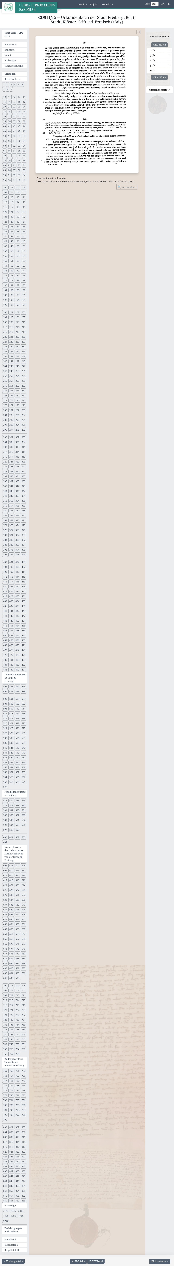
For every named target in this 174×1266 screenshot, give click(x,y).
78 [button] (19, 160)
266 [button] (17, 390)
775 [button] (5, 1090)
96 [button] (9, 180)
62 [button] (14, 145)
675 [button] (17, 948)
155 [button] (23, 251)
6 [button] (22, 84)
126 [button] (17, 216)
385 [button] (11, 539)
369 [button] (11, 520)
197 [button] (11, 304)
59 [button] (24, 140)
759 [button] (5, 1070)
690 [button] (11, 968)
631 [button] (17, 894)
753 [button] (11, 1049)
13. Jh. (152, 55)
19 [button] (24, 101)
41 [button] (9, 126)
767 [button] (5, 1080)
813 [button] (11, 1141)
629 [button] (5, 894)
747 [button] (23, 1039)
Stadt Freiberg (12, 79)
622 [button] (11, 885)
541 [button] (11, 747)
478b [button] (20, 1215)
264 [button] (5, 390)
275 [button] (23, 400)
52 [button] (14, 136)
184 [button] (5, 290)
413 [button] (11, 576)
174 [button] (17, 275)
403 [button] (23, 562)
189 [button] (11, 295)
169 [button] (11, 270)
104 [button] (5, 192)
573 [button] (5, 800)
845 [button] (11, 1181)
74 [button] (24, 155)
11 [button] (9, 96)
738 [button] (17, 1029)
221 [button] (11, 336)
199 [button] (23, 304)
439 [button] (23, 606)
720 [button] (5, 1010)
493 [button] (11, 686)
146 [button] (17, 241)
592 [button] (23, 820)
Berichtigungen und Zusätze (13, 1230)
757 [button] (11, 1054)
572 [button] (5, 786)
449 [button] (11, 620)
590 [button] (11, 820)
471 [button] (23, 645)
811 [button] (23, 1137)
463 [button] (23, 635)
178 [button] (17, 280)
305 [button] (11, 442)
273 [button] (11, 400)
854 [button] (17, 1190)
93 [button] (19, 175)
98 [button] (19, 180)
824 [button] (5, 1156)
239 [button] (23, 356)
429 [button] (11, 596)
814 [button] (17, 1141)
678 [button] (11, 953)
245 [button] (11, 366)
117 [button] (11, 207)
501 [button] (11, 698)
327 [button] (23, 466)
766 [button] (23, 1075)
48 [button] (19, 131)
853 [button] (11, 1190)
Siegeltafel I (10, 1239)
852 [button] (5, 1190)
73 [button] (19, 155)
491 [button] (23, 669)
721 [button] (11, 1010)
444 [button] (5, 615)
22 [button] (14, 106)
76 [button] (9, 160)
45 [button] (4, 131)
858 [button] (17, 1195)
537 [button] (11, 742)
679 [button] (17, 953)
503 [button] (23, 698)
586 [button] (11, 815)
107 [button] (23, 192)
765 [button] (17, 1075)
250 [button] (17, 371)
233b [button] (13, 1210)
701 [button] (11, 985)
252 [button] (5, 375)
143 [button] (23, 236)
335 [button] (23, 476)
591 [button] (17, 820)
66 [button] (9, 150)
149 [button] (11, 246)
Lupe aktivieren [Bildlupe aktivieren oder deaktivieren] (127, 187)
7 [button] (3, 89)
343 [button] (23, 486)
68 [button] (19, 150)
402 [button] (17, 562)
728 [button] (5, 1019)
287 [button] (23, 415)
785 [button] (17, 1100)
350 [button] (17, 495)
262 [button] (17, 385)
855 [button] (23, 1190)
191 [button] (23, 295)
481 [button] (11, 659)
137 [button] (11, 231)
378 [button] (17, 530)
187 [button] (23, 290)
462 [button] (17, 635)
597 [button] (5, 829)
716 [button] (5, 1005)
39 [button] (24, 121)
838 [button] (17, 1171)
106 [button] (17, 192)
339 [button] (23, 481)
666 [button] (11, 938)
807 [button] (23, 1132)
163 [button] (23, 260)
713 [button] (11, 1000)
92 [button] (14, 175)
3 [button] (11, 84)
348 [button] (5, 495)
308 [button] (5, 447)
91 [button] (9, 175)
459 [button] (23, 630)
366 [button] (17, 515)
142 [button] (17, 236)
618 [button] (11, 880)
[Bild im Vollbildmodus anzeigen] (138, 32)
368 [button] (5, 520)
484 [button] (5, 664)
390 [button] (17, 544)
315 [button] (23, 451)
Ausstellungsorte (158, 89)
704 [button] (5, 990)
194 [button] (17, 299)
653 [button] (5, 924)
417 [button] (11, 581)
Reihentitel (10, 44)
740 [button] (5, 1034)
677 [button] (5, 953)
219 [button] (23, 331)
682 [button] (11, 958)
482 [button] (17, 659)
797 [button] (17, 1114)
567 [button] (23, 777)
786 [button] (23, 1100)
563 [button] (23, 772)
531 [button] (23, 733)
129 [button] (11, 221)
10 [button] (4, 96)
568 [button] (5, 782)
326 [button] (17, 466)
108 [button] (5, 197)
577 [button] (5, 805)
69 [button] (24, 150)
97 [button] (14, 180)
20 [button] (4, 106)
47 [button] (14, 131)
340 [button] (5, 486)
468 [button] (5, 645)
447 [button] (23, 615)
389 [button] (11, 544)
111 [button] (23, 197)
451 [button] (23, 620)
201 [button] (11, 312)
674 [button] (11, 948)
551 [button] (23, 757)
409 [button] (11, 571)
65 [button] (4, 150)
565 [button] (11, 777)
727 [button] (23, 1014)
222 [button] (17, 336)
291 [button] (23, 419)
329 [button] (11, 471)
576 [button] (23, 800)
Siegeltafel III (11, 1250)
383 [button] (23, 535)
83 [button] (19, 165)
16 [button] (9, 101)
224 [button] (5, 341)
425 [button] (11, 591)
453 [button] (11, 625)
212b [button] (5, 1210)
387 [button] (23, 539)
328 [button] (5, 471)
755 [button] (23, 1049)
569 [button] (11, 782)
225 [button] (11, 341)
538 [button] (17, 742)
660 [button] (23, 929)
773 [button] (17, 1085)
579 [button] (17, 805)
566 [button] (17, 777)
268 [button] (5, 395)
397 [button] (11, 554)
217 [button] (11, 331)
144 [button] (5, 241)
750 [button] (17, 1044)
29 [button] (24, 111)
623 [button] (17, 885)
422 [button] (17, 586)
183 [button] (23, 285)
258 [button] (17, 380)
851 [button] (23, 1185)
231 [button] (23, 346)
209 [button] (11, 322)
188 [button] (5, 295)
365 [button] (11, 515)
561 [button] (11, 772)
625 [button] (5, 890)
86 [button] (9, 170)
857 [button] (11, 1195)
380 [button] (5, 535)
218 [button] (17, 331)
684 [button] (23, 958)
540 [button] (5, 747)
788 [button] (11, 1105)
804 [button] (5, 1132)
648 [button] (23, 914)
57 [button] (14, 140)
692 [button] (23, 968)
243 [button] (23, 361)
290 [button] (17, 419)
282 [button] (17, 410)
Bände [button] (82, 4)
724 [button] (5, 1014)
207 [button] (23, 317)
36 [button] (9, 121)
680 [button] (23, 953)
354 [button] (17, 500)
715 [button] (23, 1000)
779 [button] (5, 1095)
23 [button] (19, 106)
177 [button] (11, 280)
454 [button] (17, 625)
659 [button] (17, 929)
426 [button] (17, 591)
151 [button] (23, 246)
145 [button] (11, 241)
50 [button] (4, 136)
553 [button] (11, 762)
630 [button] (11, 894)
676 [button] (23, 948)
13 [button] (19, 96)
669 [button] (5, 943)
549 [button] (11, 757)
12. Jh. (152, 50)
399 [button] (23, 554)
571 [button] (23, 782)
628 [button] (23, 890)
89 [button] (24, 170)
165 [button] (11, 265)
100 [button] (5, 187)
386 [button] (17, 539)
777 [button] (17, 1090)
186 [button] (17, 290)
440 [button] (5, 610)
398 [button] (17, 554)
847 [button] (23, 1181)
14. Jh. (152, 60)
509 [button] (11, 708)
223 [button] (23, 336)
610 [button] (11, 870)
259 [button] (23, 380)
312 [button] (5, 451)
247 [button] (23, 366)
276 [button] (5, 405)
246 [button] (17, 366)
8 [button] (7, 89)
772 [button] (11, 1085)
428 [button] (5, 596)
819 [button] (23, 1146)
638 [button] (11, 904)
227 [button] (23, 341)
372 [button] (5, 525)
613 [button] (5, 875)
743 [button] (23, 1034)
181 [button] (11, 285)
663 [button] (17, 934)
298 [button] (17, 429)
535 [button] (23, 738)
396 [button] (5, 554)
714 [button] (17, 1000)
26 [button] (9, 111)
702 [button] (17, 985)
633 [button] (5, 899)
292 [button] (5, 424)
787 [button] (5, 1105)
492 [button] (5, 686)
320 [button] (5, 461)
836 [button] (5, 1171)
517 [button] (11, 718)
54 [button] (24, 136)
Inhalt (7, 55)
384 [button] (5, 539)
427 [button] (23, 591)
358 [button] (17, 505)
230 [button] (17, 346)
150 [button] (17, 246)
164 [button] (5, 265)
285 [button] (11, 415)
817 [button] (11, 1146)
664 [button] (23, 934)
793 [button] (17, 1110)
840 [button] (5, 1176)
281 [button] (11, 410)
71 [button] (9, 155)
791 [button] (5, 1110)
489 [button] (11, 669)
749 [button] (11, 1044)
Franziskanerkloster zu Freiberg (15, 793)
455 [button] (23, 625)
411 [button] (23, 571)
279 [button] (23, 405)
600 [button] (5, 837)
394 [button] (17, 549)
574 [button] (11, 800)
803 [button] (23, 1127)
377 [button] (11, 530)
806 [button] (17, 1132)
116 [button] (5, 207)
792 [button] (11, 1110)
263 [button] (23, 385)
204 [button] (5, 317)
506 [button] (17, 703)
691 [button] (17, 968)
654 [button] (11, 924)
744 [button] (5, 1039)
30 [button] (4, 116)
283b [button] (20, 1210)
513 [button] (11, 713)
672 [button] (23, 943)
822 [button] (17, 1151)
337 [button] (11, 481)
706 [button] (17, 990)
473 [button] (11, 650)
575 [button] (17, 800)
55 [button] (4, 140)
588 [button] (23, 815)
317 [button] (11, 456)
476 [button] (5, 655)
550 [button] (17, 757)
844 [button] (5, 1181)
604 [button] (5, 842)
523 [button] (23, 723)
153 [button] (11, 251)
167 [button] (23, 265)
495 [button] (23, 686)
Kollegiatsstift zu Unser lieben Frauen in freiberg (14, 1062)
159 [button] (23, 255)
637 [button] (5, 904)
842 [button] (17, 1176)
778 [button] (23, 1090)
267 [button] (23, 390)
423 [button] (23, 586)
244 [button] (5, 366)
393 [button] (11, 549)
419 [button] (23, 581)
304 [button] (5, 442)
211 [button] (23, 322)
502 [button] (17, 698)
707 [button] (23, 990)
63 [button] (19, 145)
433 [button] (11, 601)
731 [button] (23, 1019)
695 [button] (17, 973)
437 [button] (11, 606)
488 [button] (5, 669)
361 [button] (11, 510)
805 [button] (11, 1132)
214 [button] (17, 327)
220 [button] (5, 336)
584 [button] (23, 810)
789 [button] (17, 1105)
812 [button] (5, 1141)
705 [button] (11, 990)
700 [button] (5, 985)
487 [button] (23, 664)
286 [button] (17, 415)
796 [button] (11, 1114)
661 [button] (5, 934)
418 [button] (17, 581)
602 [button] (17, 837)
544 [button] (5, 752)
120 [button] (5, 211)
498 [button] (17, 691)
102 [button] (17, 187)
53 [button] (19, 136)
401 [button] (11, 562)
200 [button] (5, 312)
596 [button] (23, 824)
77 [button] (14, 160)
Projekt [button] (93, 4)
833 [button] (11, 1166)
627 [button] (17, 890)
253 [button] (11, 375)
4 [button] (14, 84)
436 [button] (5, 606)
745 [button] (11, 1039)
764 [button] (11, 1075)
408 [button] (5, 571)
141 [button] (11, 236)
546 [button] (17, 752)
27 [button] (14, 111)
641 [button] (5, 909)
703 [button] (23, 985)
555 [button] (23, 762)
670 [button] (11, 943)
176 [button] (5, 280)
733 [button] (11, 1024)
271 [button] (23, 395)
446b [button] (5, 1215)
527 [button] (23, 728)
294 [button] (17, 424)
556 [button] (5, 767)
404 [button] (5, 566)
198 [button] (17, 304)
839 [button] (23, 1171)
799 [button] (5, 1119)
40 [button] (4, 126)
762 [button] (23, 1070)
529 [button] (11, 733)
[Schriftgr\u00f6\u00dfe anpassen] (163, 4)
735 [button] (23, 1024)
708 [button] (5, 995)
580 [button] (23, 805)
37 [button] (14, 121)
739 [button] (23, 1029)
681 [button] (5, 958)
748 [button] (5, 1044)
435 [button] (23, 601)
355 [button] (23, 500)
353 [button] (11, 500)
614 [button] (11, 875)
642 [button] (11, 909)
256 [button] (5, 380)
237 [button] (11, 356)
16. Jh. (152, 70)
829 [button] (11, 1161)
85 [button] (4, 170)
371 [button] (23, 520)
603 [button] (23, 837)
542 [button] (17, 747)
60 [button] (4, 145)
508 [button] (5, 708)
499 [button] (23, 691)
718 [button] (17, 1005)
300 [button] (5, 437)
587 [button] (17, 815)
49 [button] (24, 131)
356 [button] (5, 505)
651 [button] (17, 919)
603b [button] (5, 1220)
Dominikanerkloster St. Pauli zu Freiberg (15, 677)
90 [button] (4, 175)
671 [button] (17, 943)
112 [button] (5, 202)
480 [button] (5, 659)
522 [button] (17, 723)
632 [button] (23, 894)
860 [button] (5, 1200)
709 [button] (11, 995)
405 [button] (11, 566)
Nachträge (10, 1205)
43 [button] (19, 126)
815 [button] (23, 1141)
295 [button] (23, 424)
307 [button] (23, 442)
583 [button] (17, 810)
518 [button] (17, 718)
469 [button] (11, 645)
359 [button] (23, 505)
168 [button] (5, 270)
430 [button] (17, 596)
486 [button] (17, 664)
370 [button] (17, 520)
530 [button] (17, 733)
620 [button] (23, 880)
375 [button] (23, 525)
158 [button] (17, 255)
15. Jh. (152, 65)
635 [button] (17, 899)
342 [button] (17, 486)
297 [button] (11, 429)
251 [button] (23, 371)
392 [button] (5, 549)
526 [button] (17, 728)
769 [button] (17, 1080)
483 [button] (23, 659)
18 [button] (19, 101)
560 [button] (5, 772)
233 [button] (11, 351)
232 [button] (5, 351)
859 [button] (23, 1195)
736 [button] (5, 1029)
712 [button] (5, 1000)
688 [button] (23, 963)
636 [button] (23, 899)
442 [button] (17, 610)
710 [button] (17, 995)
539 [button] (23, 742)
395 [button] (23, 549)
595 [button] (17, 824)
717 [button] (11, 1005)
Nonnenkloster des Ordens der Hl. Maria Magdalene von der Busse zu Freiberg (14, 854)
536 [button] (5, 742)
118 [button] (17, 207)
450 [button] (17, 620)
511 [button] (23, 708)
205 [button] (11, 317)
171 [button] (23, 270)
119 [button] (23, 207)
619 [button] (17, 880)
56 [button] (9, 140)
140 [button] (5, 236)
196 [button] (5, 304)
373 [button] (11, 525)
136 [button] (5, 231)
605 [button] (5, 865)
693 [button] (5, 973)
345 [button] (11, 491)
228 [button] (5, 346)
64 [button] (24, 145)
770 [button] (23, 1080)
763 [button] (5, 1075)
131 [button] (23, 221)
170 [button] (17, 270)
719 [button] (23, 1005)
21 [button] (9, 106)
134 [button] (17, 226)
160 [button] (5, 260)
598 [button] (11, 829)
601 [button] (11, 837)
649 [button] (5, 919)
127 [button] (23, 216)
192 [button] (5, 299)
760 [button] (11, 1070)
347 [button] (23, 491)
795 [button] (5, 1114)
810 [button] (17, 1137)
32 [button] (14, 116)
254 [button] (17, 375)
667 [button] (17, 938)
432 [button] (5, 601)
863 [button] (23, 1200)
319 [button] (23, 456)
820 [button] (5, 1151)
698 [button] (11, 978)
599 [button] (17, 829)
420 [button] (5, 586)
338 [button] (17, 481)
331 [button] (23, 471)
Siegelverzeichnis (13, 65)
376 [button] (5, 530)
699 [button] (17, 978)
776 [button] (11, 1090)
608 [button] (23, 865)
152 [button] (5, 251)
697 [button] (5, 978)
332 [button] (5, 476)
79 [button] (24, 160)
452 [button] (5, 625)
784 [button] (11, 1100)
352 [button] (5, 500)
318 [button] (17, 456)
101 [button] (11, 187)
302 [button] (17, 437)
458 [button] (17, 630)
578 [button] (11, 805)
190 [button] (17, 295)
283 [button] (23, 410)
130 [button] (17, 221)
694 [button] (11, 973)
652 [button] (23, 919)
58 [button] (19, 140)
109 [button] (11, 197)
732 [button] (5, 1024)
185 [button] (11, 290)
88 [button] (19, 170)
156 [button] (5, 255)
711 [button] (23, 995)
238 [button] (17, 356)
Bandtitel (9, 50)
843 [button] (23, 1176)
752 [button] (5, 1049)
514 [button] (17, 713)
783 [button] (5, 1100)
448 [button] (5, 620)
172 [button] (5, 275)
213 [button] (11, 327)
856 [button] (5, 1195)
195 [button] (23, 299)
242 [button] (17, 361)
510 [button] (17, 708)
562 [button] (17, 772)
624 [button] (23, 885)
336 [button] (5, 481)
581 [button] (5, 810)
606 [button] (11, 865)
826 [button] (17, 1156)
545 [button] (11, 752)
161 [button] (11, 260)
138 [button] (17, 231)
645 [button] (5, 914)
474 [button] (17, 650)
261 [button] (11, 385)
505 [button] (11, 703)
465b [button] (13, 1215)
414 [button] (17, 576)
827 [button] (23, 1156)
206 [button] (17, 317)
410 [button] (17, 571)
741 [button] (11, 1034)
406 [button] (17, 566)
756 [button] (5, 1054)
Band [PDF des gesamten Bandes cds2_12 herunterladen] (96, 1261)
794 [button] (23, 1110)
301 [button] (11, 437)
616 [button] (23, 875)
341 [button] (11, 486)
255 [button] (23, 375)
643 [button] (17, 909)
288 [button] (5, 419)
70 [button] (4, 155)
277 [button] (11, 405)
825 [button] (11, 1156)
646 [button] (11, 914)
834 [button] (17, 1166)
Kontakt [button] (106, 4)
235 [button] (23, 351)
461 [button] (11, 635)
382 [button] (17, 535)
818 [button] (17, 1146)
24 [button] (24, 106)
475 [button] (23, 650)
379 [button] (23, 530)
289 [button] (11, 419)
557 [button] (11, 767)
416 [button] (5, 581)
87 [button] (14, 170)
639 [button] (17, 904)
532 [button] (5, 738)
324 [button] (5, 466)
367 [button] (23, 515)
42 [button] (14, 126)
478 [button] (17, 655)
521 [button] (11, 723)
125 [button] (11, 216)
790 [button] (23, 1105)
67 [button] (14, 150)
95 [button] (4, 180)
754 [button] (17, 1049)
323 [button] (23, 461)
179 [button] (23, 280)
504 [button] (5, 703)
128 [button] (5, 221)
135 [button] (23, 226)
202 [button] (17, 312)
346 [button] (17, 491)
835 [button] (23, 1166)
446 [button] (17, 615)
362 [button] (17, 510)
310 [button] (17, 447)
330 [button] (17, 471)
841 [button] (11, 1176)
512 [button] (5, 713)
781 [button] (17, 1095)
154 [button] (17, 251)
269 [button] (11, 395)
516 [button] (5, 718)
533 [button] (11, 738)
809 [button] (11, 1137)
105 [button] (11, 192)
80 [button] (4, 165)
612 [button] (23, 870)
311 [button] (23, 447)
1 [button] (3, 84)
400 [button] (5, 562)
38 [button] (19, 121)
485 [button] (11, 664)
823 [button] (23, 1151)
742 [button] (17, 1034)
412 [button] (5, 576)
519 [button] (23, 718)
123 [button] (23, 211)
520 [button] (5, 723)
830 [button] (17, 1161)
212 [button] (5, 327)
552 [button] (5, 762)
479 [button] (23, 655)
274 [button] (17, 400)
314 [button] (17, 451)
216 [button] (5, 331)
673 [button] (5, 948)
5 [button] (18, 84)
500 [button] (5, 698)
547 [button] (23, 752)
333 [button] (11, 476)
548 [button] (5, 757)
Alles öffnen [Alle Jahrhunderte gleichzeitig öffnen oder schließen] (159, 44)
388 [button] (5, 544)
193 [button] (11, 299)
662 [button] (11, 934)
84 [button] (24, 165)
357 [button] (11, 505)
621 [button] (5, 885)
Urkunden (9, 73)
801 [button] (11, 1127)
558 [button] (17, 767)
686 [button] (11, 963)
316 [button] (5, 456)
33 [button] (19, 116)
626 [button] (11, 890)
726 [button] (17, 1014)
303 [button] (23, 437)
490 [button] (17, 669)
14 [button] (24, 96)
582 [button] (11, 810)
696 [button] (23, 973)
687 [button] (17, 963)
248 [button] (5, 371)
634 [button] (11, 899)
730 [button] (17, 1019)
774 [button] (23, 1085)
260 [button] (5, 385)
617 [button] (5, 880)
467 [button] (23, 640)
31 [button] (9, 116)
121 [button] (11, 211)
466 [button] (17, 640)
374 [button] (17, 525)
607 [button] (17, 865)
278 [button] (17, 405)
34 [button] (24, 116)
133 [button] (11, 226)
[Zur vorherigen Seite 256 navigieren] (13, 1261)
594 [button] (11, 824)
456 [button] (5, 630)
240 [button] (5, 361)
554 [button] (17, 762)
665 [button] (5, 938)
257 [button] (11, 380)
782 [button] (23, 1095)
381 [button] (11, 535)
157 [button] (11, 255)
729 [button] (11, 1019)
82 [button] (14, 165)
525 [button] (11, 728)
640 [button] (23, 904)
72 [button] (14, 155)
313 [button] (11, 451)
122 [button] (17, 211)
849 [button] (11, 1185)
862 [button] (17, 1200)
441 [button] (11, 610)
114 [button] (17, 202)
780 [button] (11, 1095)
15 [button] (4, 101)
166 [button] (17, 265)
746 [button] (17, 1039)
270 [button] (17, 395)
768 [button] (11, 1080)
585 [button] (5, 815)
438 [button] (17, 606)
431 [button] (23, 596)
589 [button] (5, 820)
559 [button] (23, 767)
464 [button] (5, 640)
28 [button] (19, 111)
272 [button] (5, 400)
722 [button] (17, 1010)
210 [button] (17, 322)
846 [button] (17, 1181)
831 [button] (23, 1161)
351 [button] (23, 495)
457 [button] (11, 630)
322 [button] (17, 461)
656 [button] (23, 924)
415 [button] (23, 576)
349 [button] (11, 495)
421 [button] (11, 586)
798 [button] (23, 1114)
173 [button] (11, 275)
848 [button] (5, 1185)
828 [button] (5, 1161)
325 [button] (11, 466)
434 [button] (17, 601)
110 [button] (17, 197)
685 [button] (5, 963)
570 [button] (17, 782)
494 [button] (17, 686)
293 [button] (11, 424)
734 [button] (17, 1024)
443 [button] (23, 610)
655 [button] (17, 924)
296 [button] (5, 429)
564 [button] (5, 777)
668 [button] (23, 938)
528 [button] (5, 733)
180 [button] (5, 285)
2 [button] (7, 84)
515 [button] (23, 713)
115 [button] (23, 202)
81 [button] (9, 165)
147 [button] (23, 241)
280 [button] (5, 410)
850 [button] (17, 1185)
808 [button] (5, 1137)
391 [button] (23, 544)
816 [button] (5, 1146)
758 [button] (17, 1054)
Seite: (147, 4)
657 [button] (5, 929)
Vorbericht (10, 60)
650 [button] (11, 919)
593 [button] (5, 824)
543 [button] (23, 747)
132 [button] (5, 226)
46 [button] (9, 131)
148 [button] (5, 246)
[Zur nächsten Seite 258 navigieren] (159, 1261)
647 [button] (17, 914)
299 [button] (23, 429)
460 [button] (5, 635)
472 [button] (5, 650)
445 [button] (11, 615)
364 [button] (5, 515)
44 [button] (24, 126)
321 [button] (11, 461)
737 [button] (11, 1029)
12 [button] (14, 96)
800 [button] (5, 1127)
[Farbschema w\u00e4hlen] (169, 4)
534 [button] (17, 738)
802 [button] (17, 1127)
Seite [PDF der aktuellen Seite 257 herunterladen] (78, 1261)
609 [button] (5, 870)
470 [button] (17, 645)
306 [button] (17, 442)
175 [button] (23, 275)
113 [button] (11, 202)
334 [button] (17, 476)
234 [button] (17, 351)
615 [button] (17, 875)
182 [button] (17, 285)
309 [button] (11, 447)
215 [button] (23, 327)
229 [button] (11, 346)
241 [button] (11, 361)
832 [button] (5, 1166)
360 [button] (5, 510)
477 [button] (11, 655)
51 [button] (9, 136)
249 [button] (11, 371)
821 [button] (11, 1151)
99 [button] (24, 180)
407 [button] (23, 566)
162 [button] (17, 260)
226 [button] (17, 341)
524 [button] (5, 728)
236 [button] (5, 356)
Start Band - (13, 34)
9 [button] (11, 89)
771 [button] (5, 1085)
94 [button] (24, 175)
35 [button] (4, 121)
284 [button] (5, 415)
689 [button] (5, 968)
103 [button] (23, 187)
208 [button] (5, 322)
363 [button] (23, 510)
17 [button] (14, 101)
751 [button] (23, 1044)
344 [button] (5, 491)
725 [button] (11, 1014)
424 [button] (5, 591)
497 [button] (11, 691)
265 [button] (11, 390)
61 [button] (9, 145)
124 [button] (5, 216)
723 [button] (23, 1010)
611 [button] (17, 870)
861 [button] (11, 1200)
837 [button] (11, 1171)
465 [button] (11, 640)
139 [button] (23, 231)
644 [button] (23, 909)
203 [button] (23, 312)
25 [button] (4, 111)
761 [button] (17, 1070)
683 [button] (17, 958)
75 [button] (4, 160)
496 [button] (5, 691)
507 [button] (23, 703)
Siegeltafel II (11, 1244)
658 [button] (11, 929)
